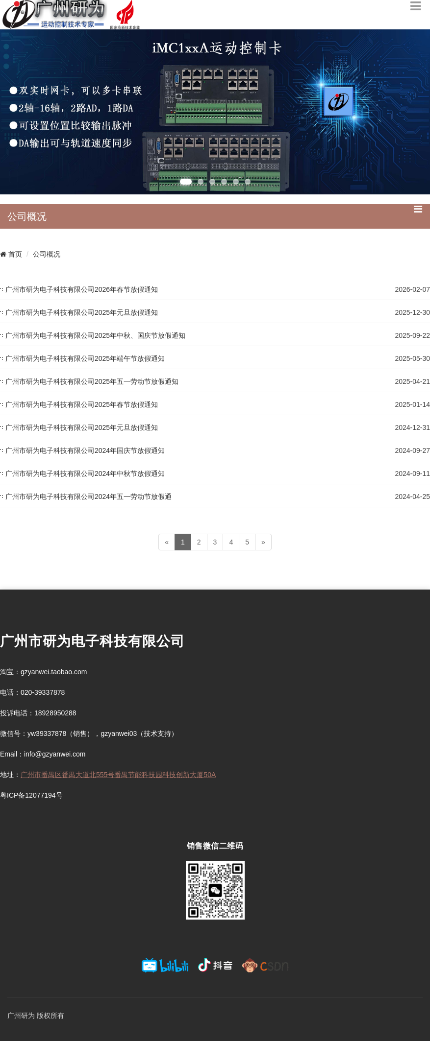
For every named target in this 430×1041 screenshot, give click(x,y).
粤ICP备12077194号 (31, 795)
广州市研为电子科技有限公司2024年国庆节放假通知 (85, 450)
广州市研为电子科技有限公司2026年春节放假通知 (81, 289)
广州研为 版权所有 (35, 1015)
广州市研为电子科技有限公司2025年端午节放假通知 (85, 358)
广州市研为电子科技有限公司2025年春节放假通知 (81, 404)
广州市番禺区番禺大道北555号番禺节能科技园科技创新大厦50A (118, 775)
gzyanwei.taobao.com (54, 672)
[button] (186, 182)
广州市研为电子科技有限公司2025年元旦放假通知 (81, 312)
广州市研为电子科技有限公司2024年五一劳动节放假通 (88, 496)
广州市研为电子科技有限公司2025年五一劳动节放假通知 (91, 381)
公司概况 (46, 254)
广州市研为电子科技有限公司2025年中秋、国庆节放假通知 (95, 335)
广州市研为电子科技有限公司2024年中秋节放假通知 (85, 473)
